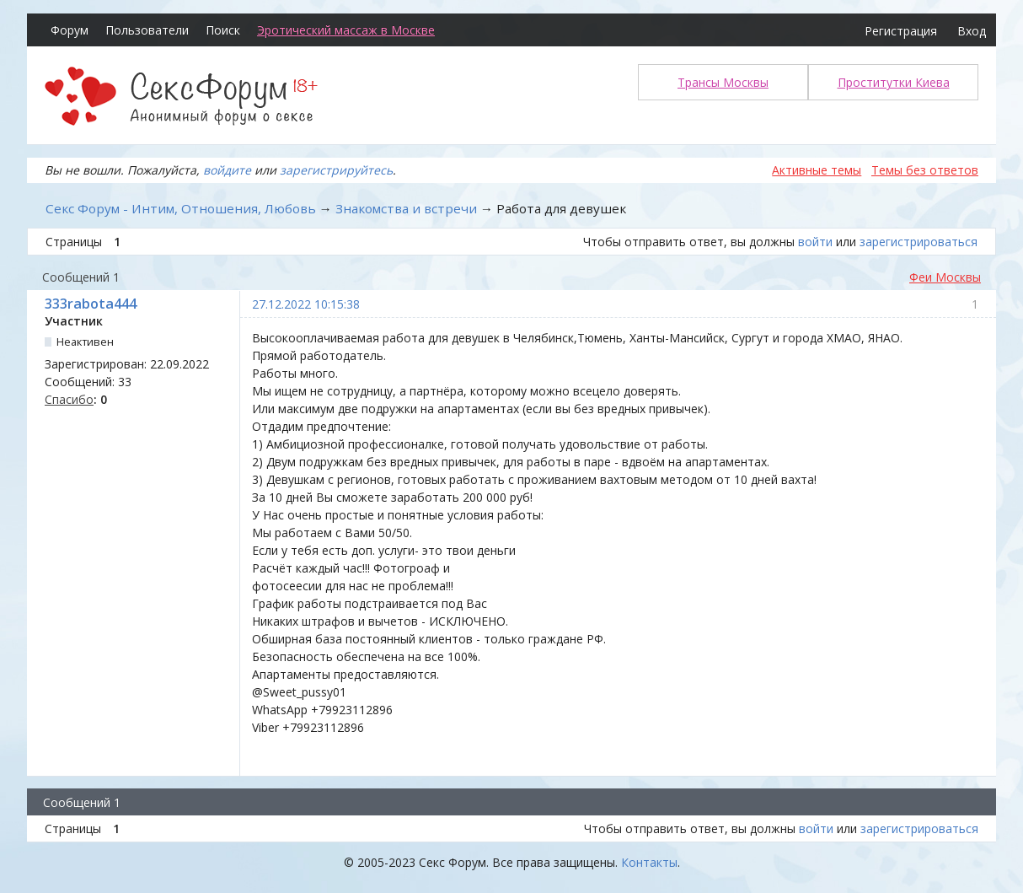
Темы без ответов (924, 170)
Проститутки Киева (894, 82)
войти (815, 242)
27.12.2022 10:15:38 (306, 304)
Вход (971, 31)
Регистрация (901, 31)
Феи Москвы (945, 277)
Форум (69, 30)
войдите (227, 170)
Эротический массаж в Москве (346, 30)
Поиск (223, 30)
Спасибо (69, 399)
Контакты (649, 862)
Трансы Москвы (723, 82)
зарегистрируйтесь (336, 170)
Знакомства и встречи (406, 208)
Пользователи (147, 30)
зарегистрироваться (918, 242)
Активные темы (816, 170)
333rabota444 (91, 303)
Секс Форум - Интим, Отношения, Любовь (181, 208)
